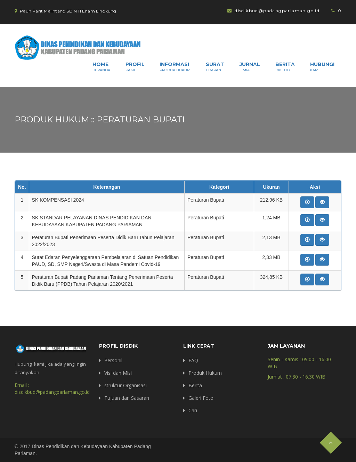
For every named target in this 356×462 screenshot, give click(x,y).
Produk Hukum (205, 373)
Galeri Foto (200, 398)
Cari (192, 410)
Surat (215, 66)
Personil (113, 360)
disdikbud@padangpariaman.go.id (277, 10)
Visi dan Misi (118, 373)
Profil (135, 66)
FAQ (193, 360)
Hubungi (322, 66)
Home (101, 66)
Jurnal (250, 66)
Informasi (175, 66)
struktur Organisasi (125, 385)
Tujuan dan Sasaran (126, 398)
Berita (285, 66)
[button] (307, 202)
